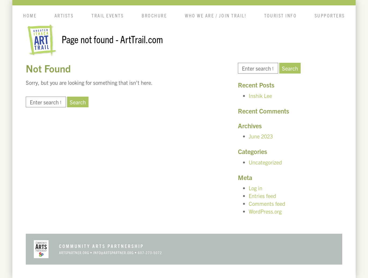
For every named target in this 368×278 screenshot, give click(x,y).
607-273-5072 (150, 252)
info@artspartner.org (113, 252)
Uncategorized (265, 162)
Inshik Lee (260, 95)
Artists (64, 15)
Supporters (330, 15)
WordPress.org (265, 211)
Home (29, 15)
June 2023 (261, 136)
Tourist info (280, 15)
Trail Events (107, 15)
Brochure (154, 15)
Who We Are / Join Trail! (215, 15)
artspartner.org (74, 252)
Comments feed (267, 203)
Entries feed (262, 195)
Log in (255, 188)
